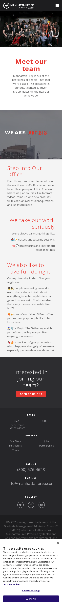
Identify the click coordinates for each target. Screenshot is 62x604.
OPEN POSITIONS (31, 394)
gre (44, 420)
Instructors (15, 445)
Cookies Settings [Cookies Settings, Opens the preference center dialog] (31, 590)
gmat (17, 420)
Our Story (15, 441)
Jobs (46, 441)
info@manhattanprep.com (31, 483)
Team (15, 450)
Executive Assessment (17, 427)
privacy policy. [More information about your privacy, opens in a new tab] (12, 584)
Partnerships (46, 445)
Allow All (31, 598)
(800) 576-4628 (31, 469)
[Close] (58, 543)
